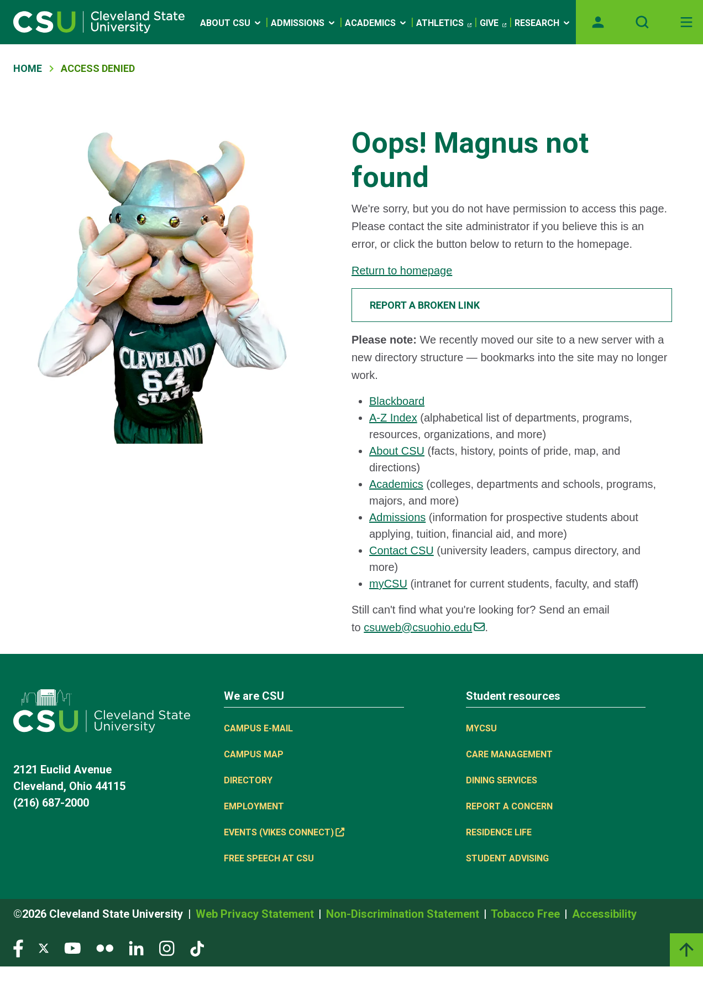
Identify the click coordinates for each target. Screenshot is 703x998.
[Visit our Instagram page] (167, 948)
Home (27, 68)
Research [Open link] (543, 23)
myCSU (388, 584)
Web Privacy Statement (256, 914)
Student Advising (507, 858)
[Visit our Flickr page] (104, 948)
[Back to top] (686, 949)
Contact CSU (401, 550)
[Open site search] (642, 22)
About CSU (396, 451)
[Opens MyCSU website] (598, 22)
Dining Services (501, 780)
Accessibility (604, 914)
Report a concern (509, 806)
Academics (396, 484)
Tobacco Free (527, 914)
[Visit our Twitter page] (44, 948)
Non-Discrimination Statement (404, 914)
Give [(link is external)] (493, 23)
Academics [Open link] (376, 23)
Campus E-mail (258, 728)
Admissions (397, 517)
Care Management (509, 754)
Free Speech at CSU (269, 858)
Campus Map (254, 754)
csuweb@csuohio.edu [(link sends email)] (424, 627)
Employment (254, 806)
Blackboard (396, 401)
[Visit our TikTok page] (197, 948)
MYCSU (481, 728)
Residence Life (499, 832)
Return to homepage (402, 270)
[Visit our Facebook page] (18, 948)
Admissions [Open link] (304, 23)
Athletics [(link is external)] (443, 23)
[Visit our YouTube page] (72, 948)
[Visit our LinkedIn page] (136, 948)
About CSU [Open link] (231, 23)
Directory (248, 780)
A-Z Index (393, 418)
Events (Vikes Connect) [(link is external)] (284, 832)
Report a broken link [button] (425, 305)
